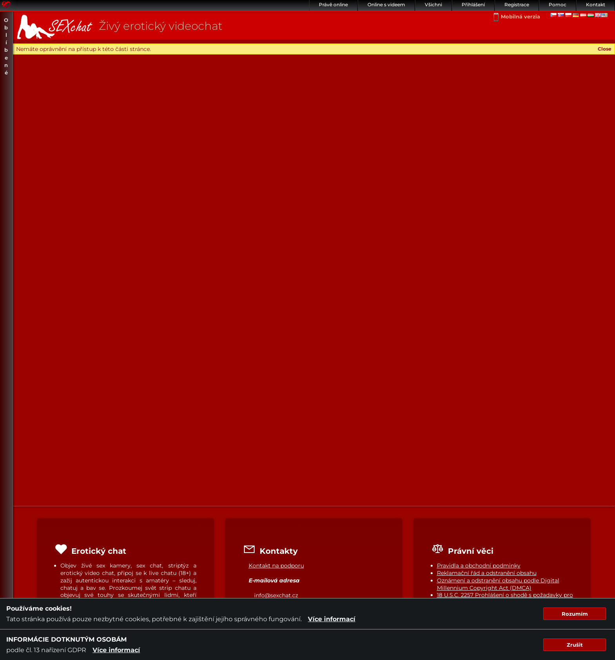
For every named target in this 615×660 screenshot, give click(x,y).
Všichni (433, 4)
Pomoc (557, 4)
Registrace (516, 4)
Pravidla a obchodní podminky (478, 565)
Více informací (331, 619)
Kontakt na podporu (276, 565)
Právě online (333, 4)
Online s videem (386, 4)
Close (604, 49)
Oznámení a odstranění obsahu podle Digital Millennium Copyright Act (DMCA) (498, 584)
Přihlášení (473, 4)
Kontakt (595, 4)
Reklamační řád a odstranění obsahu (487, 573)
